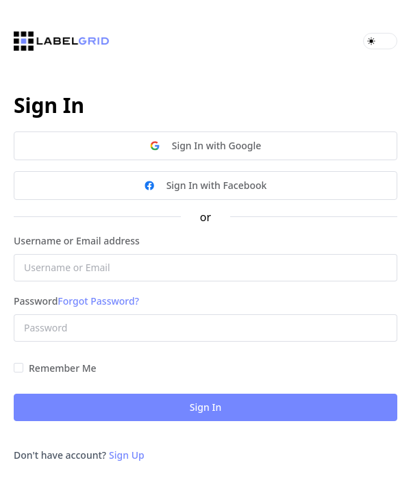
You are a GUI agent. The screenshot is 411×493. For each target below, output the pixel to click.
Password (36, 300)
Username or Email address (77, 240)
